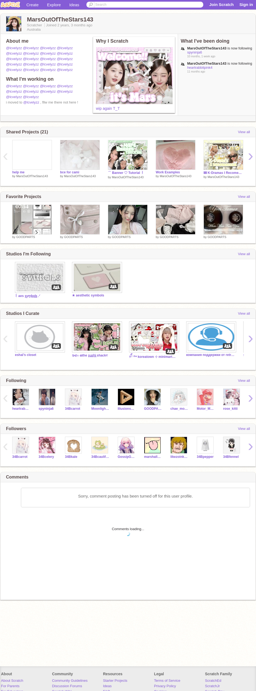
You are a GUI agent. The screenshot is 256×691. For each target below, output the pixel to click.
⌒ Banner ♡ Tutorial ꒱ (125, 173)
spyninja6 (194, 52)
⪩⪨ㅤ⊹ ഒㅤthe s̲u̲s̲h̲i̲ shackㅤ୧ (90, 355)
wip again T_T (108, 108)
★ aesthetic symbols (88, 295)
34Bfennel (231, 457)
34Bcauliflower (100, 457)
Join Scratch (221, 4)
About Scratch (12, 681)
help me (18, 172)
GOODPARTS (25, 237)
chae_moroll (179, 409)
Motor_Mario (206, 409)
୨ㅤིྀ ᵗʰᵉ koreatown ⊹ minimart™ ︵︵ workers (153, 357)
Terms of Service (167, 681)
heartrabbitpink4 (200, 67)
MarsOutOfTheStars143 (32, 176)
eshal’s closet (25, 355)
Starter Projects (115, 681)
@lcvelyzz (14, 48)
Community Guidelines (70, 681)
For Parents (10, 686)
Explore (54, 4)
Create (32, 4)
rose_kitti (230, 409)
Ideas (74, 4)
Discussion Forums (67, 686)
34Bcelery (46, 457)
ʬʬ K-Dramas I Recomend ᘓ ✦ (223, 173)
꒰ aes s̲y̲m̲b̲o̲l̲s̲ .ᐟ (27, 296)
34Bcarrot (72, 409)
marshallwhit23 (153, 457)
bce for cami (69, 172)
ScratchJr (212, 686)
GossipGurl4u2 (127, 457)
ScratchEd (213, 681)
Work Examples (168, 172)
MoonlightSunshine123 (100, 409)
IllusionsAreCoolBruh (127, 409)
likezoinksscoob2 (179, 457)
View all (244, 132)
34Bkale (71, 457)
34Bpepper (205, 457)
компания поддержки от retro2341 (210, 355)
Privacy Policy (165, 686)
